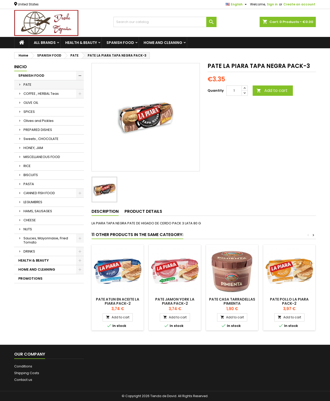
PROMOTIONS (30, 278)
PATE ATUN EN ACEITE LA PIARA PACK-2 (117, 301)
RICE (27, 165)
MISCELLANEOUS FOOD (41, 156)
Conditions (23, 366)
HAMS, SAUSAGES (37, 211)
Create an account (299, 4)
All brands (45, 42)
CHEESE (29, 220)
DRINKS (29, 251)
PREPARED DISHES (37, 129)
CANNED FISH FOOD (39, 193)
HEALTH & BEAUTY (81, 42)
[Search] (165, 22)
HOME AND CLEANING (163, 42)
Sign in (272, 4)
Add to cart (272, 90)
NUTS (27, 229)
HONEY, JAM (33, 147)
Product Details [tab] (143, 211)
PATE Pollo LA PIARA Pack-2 (289, 301)
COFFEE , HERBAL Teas (41, 93)
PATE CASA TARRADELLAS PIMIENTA (232, 301)
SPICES (29, 111)
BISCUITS (30, 174)
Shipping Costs (26, 373)
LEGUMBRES (32, 202)
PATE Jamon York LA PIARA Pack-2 (174, 301)
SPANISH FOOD (120, 42)
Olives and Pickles (38, 120)
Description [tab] (105, 211)
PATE (27, 84)
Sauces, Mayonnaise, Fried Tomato (45, 240)
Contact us (23, 379)
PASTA (28, 184)
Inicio (20, 67)
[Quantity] (234, 90)
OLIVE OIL (30, 102)
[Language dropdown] (237, 4)
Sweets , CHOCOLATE (41, 138)
